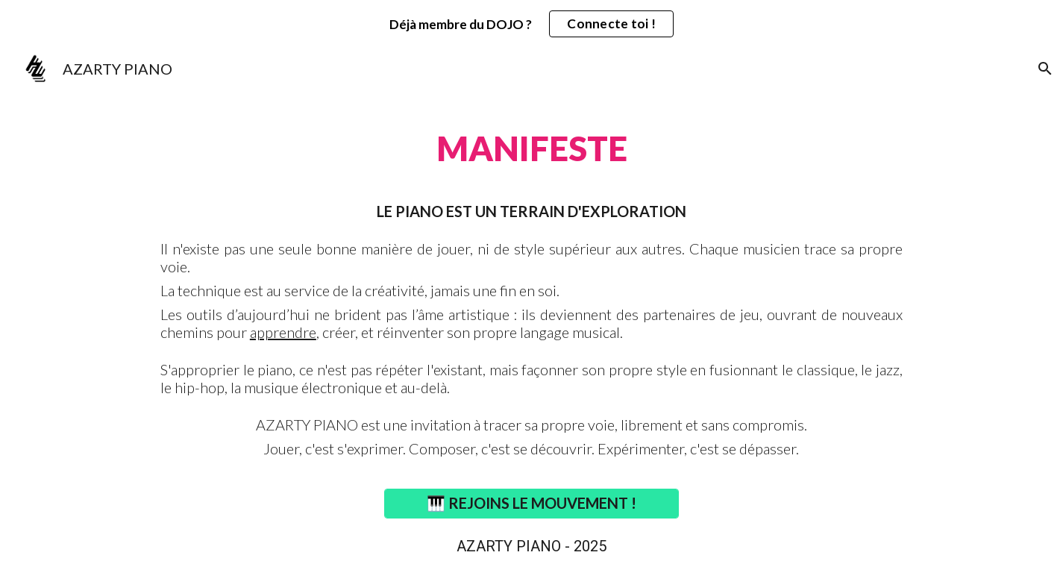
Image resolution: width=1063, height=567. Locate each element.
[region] (531, 24)
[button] (1045, 69)
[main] (531, 139)
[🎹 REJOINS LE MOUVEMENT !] (531, 503)
